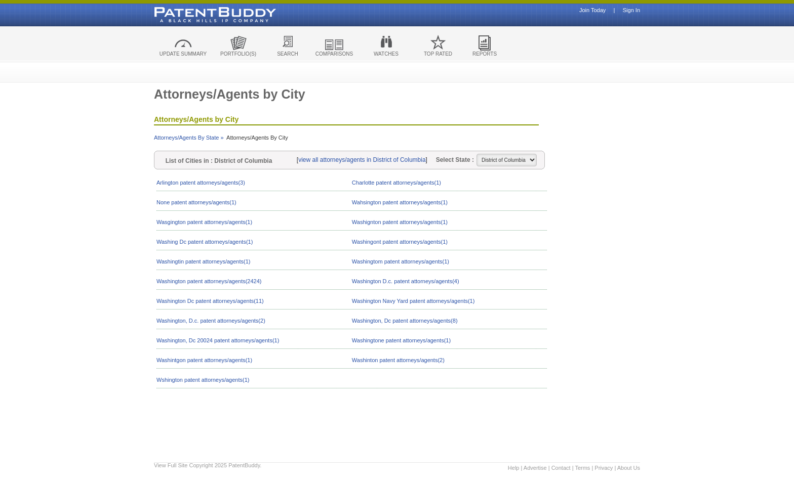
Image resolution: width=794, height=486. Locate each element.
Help (514, 468)
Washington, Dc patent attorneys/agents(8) (405, 321)
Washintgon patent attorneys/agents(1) (204, 360)
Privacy (603, 468)
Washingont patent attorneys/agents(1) (400, 242)
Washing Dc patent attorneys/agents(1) (204, 242)
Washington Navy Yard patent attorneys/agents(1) (413, 301)
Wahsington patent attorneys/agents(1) (400, 202)
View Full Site (170, 465)
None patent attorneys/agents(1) (196, 202)
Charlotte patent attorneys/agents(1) (396, 183)
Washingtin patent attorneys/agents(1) (203, 261)
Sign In (631, 10)
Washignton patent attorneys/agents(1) (400, 222)
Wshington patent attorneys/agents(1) (202, 380)
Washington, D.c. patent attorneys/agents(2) (210, 321)
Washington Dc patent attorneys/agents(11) (210, 301)
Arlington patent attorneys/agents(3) (200, 183)
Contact (561, 468)
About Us (628, 468)
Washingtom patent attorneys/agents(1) (400, 261)
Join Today (592, 10)
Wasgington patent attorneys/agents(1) (204, 222)
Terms (582, 468)
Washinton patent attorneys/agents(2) (398, 360)
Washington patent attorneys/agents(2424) (209, 281)
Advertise (535, 468)
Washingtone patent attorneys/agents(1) (401, 340)
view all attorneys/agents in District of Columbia (361, 159)
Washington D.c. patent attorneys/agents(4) (405, 281)
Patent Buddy (192, 14)
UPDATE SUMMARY (183, 54)
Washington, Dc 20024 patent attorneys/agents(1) (217, 340)
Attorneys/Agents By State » (189, 138)
